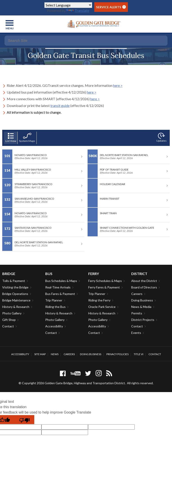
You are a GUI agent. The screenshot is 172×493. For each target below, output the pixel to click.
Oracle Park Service (102, 307)
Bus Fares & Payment (60, 294)
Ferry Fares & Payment (104, 287)
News (54, 354)
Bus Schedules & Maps (61, 281)
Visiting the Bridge (15, 287)
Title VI (138, 354)
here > (118, 85)
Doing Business (142, 300)
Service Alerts (111, 7)
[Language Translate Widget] (68, 5)
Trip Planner (53, 300)
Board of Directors (144, 287)
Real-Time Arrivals (58, 287)
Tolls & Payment (13, 281)
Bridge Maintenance (16, 300)
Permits (136, 313)
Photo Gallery (12, 313)
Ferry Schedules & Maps (105, 281)
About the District (144, 281)
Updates (161, 137)
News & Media (141, 307)
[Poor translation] (24, 419)
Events (136, 333)
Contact (8, 326)
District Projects (142, 320)
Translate (77, 10)
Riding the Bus (55, 307)
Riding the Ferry (99, 300)
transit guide (60, 105)
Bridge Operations (15, 294)
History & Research (15, 307)
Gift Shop (9, 320)
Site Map (40, 354)
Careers (136, 294)
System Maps (27, 138)
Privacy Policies (117, 354)
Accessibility (54, 326)
